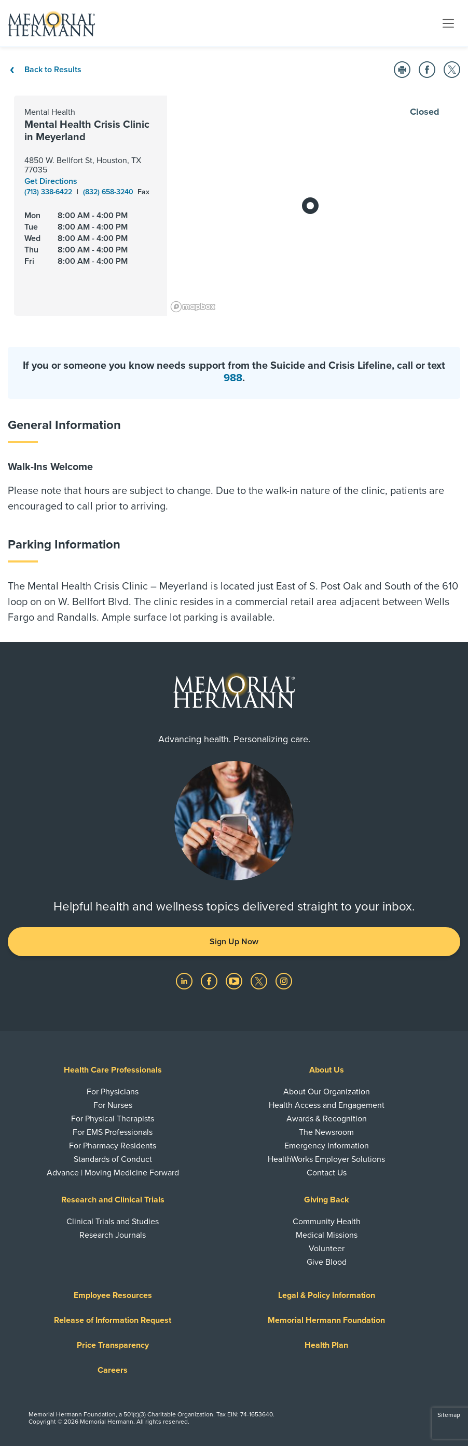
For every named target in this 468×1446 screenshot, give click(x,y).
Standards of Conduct (113, 1159)
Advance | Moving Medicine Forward (113, 1172)
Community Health (327, 1221)
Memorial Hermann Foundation (326, 1320)
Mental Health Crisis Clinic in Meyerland (86, 130)
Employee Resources (113, 1295)
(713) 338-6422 (49, 192)
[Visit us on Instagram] (284, 980)
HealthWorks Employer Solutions (326, 1159)
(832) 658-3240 (109, 192)
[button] (402, 69)
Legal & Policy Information (326, 1295)
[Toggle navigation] (448, 23)
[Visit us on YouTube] (235, 980)
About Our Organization (326, 1091)
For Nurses (112, 1105)
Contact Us (327, 1172)
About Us (326, 1070)
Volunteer (327, 1248)
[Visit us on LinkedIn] (185, 980)
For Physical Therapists (112, 1118)
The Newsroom (326, 1132)
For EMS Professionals (113, 1132)
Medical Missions (326, 1235)
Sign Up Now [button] (234, 941)
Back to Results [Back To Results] (44, 69)
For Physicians (113, 1091)
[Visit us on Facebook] (210, 980)
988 (233, 378)
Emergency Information (326, 1145)
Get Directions (50, 181)
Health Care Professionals (113, 1070)
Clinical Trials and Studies (112, 1221)
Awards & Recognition (326, 1118)
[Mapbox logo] (193, 307)
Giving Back (326, 1200)
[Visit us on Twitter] (260, 980)
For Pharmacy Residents (112, 1145)
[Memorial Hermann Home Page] (51, 23)
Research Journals (112, 1235)
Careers (113, 1370)
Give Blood (327, 1262)
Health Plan (326, 1345)
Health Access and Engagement (326, 1105)
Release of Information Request (112, 1320)
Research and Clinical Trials (112, 1200)
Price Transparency (113, 1345)
